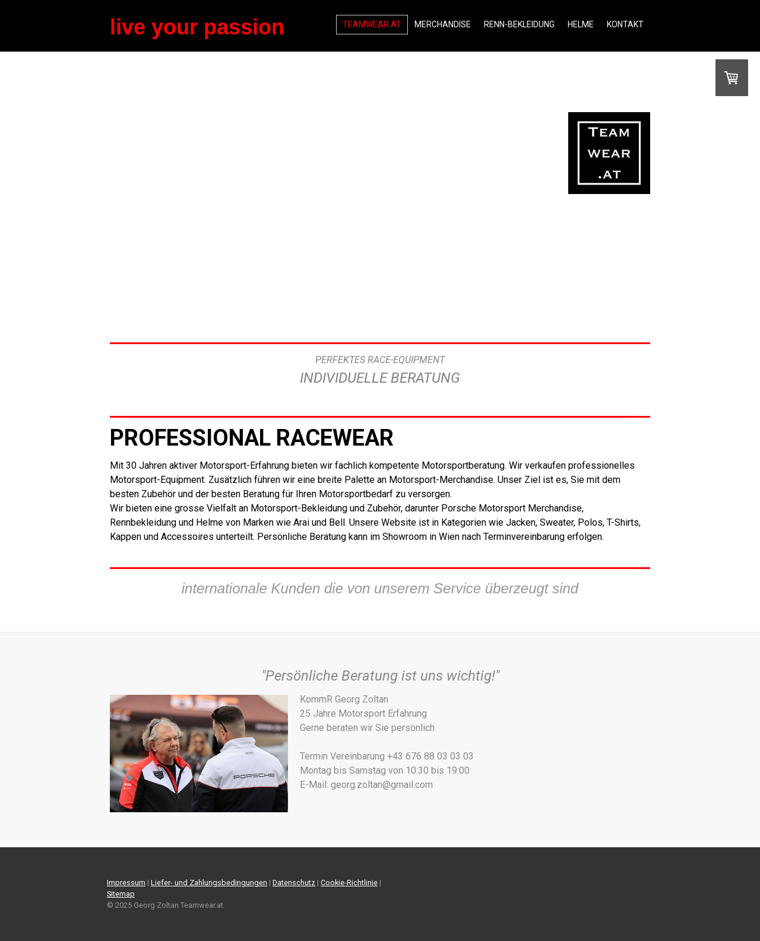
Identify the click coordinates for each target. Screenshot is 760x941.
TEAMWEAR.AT (372, 24)
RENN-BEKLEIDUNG (519, 24)
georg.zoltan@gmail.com (484, 784)
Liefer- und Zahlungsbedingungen (209, 882)
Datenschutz (294, 882)
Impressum (126, 882)
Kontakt (625, 24)
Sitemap (121, 893)
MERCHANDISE (442, 24)
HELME (581, 24)
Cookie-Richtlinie (349, 882)
